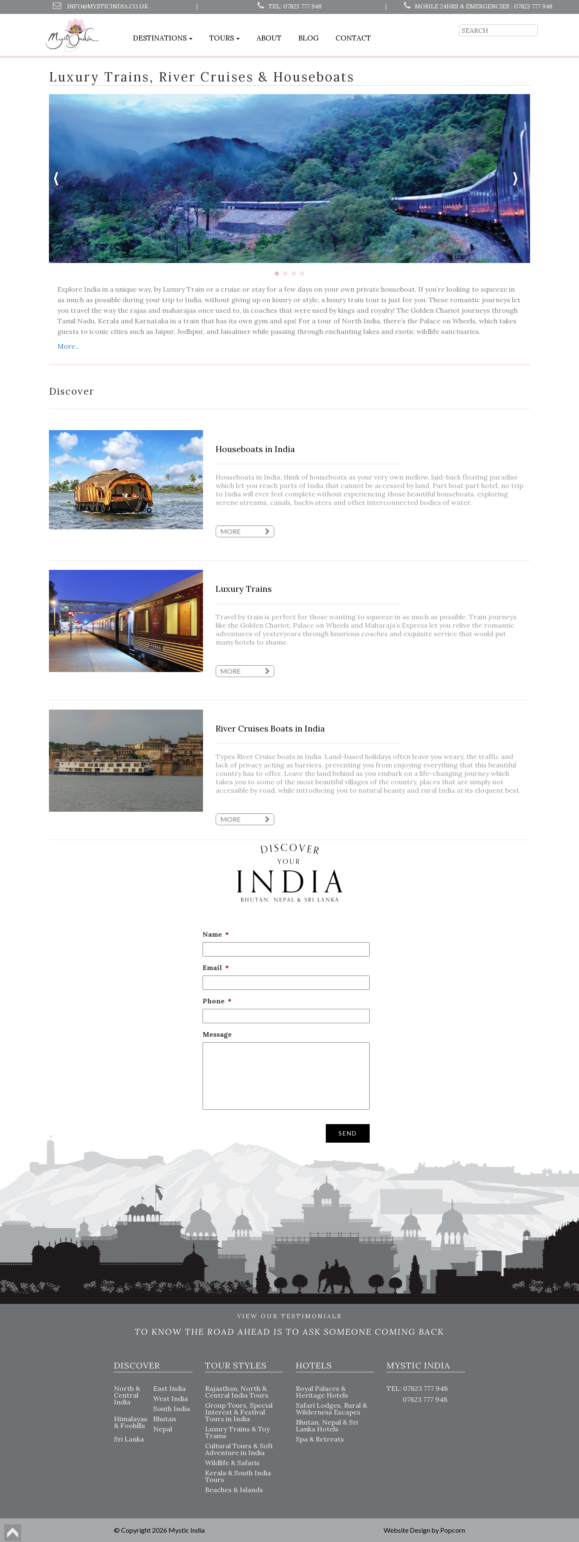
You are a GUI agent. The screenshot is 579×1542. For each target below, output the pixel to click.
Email (216, 967)
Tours (224, 38)
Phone (217, 1001)
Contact (353, 38)
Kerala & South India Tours (238, 1476)
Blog (308, 38)
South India (171, 1408)
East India (169, 1388)
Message (217, 1034)
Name (216, 934)
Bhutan (164, 1419)
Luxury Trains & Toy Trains (237, 1432)
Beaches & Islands (234, 1489)
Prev (60, 178)
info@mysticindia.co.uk (108, 6)
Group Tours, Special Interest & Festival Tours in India (239, 1412)
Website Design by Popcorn (424, 1530)
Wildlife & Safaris (232, 1462)
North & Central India (127, 1395)
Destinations (162, 38)
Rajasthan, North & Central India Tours (236, 1391)
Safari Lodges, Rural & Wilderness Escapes (331, 1408)
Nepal (162, 1429)
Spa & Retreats (320, 1439)
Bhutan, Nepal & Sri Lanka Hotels (327, 1425)
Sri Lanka (129, 1439)
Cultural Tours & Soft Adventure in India (239, 1449)
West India (170, 1398)
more (245, 531)
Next (519, 178)
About (269, 38)
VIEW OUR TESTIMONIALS (289, 1316)
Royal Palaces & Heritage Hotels (322, 1391)
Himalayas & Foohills (130, 1422)
